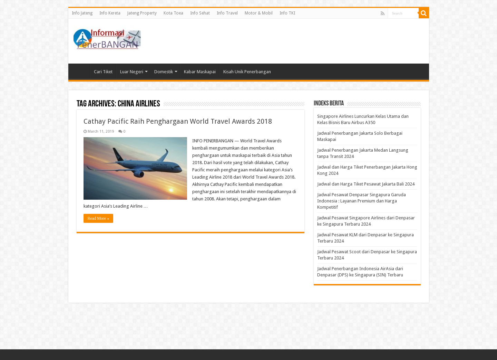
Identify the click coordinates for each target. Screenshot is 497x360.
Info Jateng (82, 13)
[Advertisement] (298, 41)
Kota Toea (173, 13)
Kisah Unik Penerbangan (247, 71)
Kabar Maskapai (200, 71)
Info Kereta (109, 13)
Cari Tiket (103, 71)
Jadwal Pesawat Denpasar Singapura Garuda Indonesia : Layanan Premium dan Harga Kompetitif (361, 201)
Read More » (98, 218)
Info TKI (287, 13)
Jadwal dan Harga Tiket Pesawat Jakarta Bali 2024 (366, 184)
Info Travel (227, 13)
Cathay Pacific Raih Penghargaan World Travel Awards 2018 (178, 121)
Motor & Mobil (259, 13)
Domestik (163, 71)
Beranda (81, 71)
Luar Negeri (131, 71)
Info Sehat (200, 13)
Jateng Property (142, 13)
